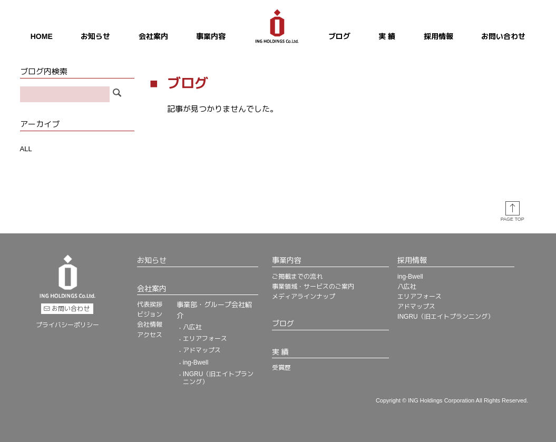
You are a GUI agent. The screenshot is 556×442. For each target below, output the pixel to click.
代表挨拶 (149, 304)
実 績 (386, 36)
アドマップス (202, 349)
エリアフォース (205, 338)
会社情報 (149, 324)
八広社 (192, 326)
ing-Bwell (196, 362)
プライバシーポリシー (67, 324)
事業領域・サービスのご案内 (313, 286)
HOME (42, 36)
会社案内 (153, 36)
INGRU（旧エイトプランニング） (218, 377)
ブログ (339, 36)
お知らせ (95, 36)
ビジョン (149, 314)
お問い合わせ (503, 36)
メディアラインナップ (303, 296)
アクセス (149, 334)
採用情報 (438, 36)
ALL (26, 149)
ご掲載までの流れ (297, 276)
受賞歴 (281, 367)
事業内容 (211, 36)
